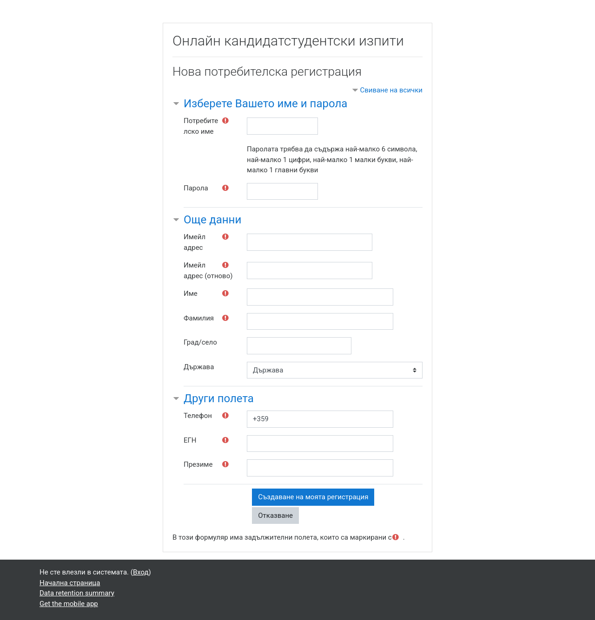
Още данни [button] (212, 219)
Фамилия (199, 318)
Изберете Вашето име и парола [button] (265, 103)
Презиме (198, 464)
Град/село (200, 342)
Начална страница (70, 583)
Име (191, 293)
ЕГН (190, 440)
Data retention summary (77, 593)
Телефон (198, 415)
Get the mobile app (69, 604)
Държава (199, 367)
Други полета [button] (219, 398)
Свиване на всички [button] (391, 90)
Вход (141, 572)
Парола (196, 188)
